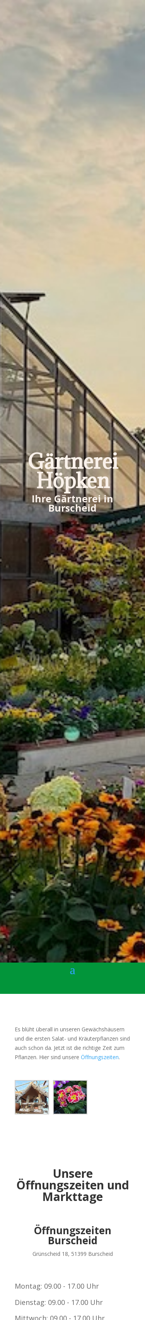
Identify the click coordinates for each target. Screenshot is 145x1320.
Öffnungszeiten (100, 1057)
